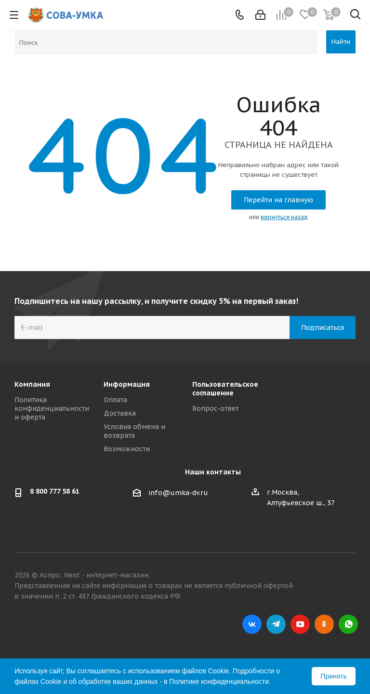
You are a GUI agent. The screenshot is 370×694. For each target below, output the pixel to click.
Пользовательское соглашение (225, 388)
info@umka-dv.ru (178, 492)
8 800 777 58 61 (54, 491)
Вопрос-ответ (215, 408)
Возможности (127, 449)
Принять (333, 676)
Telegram (276, 624)
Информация (127, 384)
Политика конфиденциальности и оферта (51, 408)
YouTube (300, 624)
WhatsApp (348, 624)
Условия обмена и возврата (134, 431)
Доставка (120, 413)
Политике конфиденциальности (218, 681)
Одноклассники (324, 624)
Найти (340, 42)
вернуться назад (284, 217)
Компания (32, 384)
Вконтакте (252, 624)
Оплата (115, 399)
